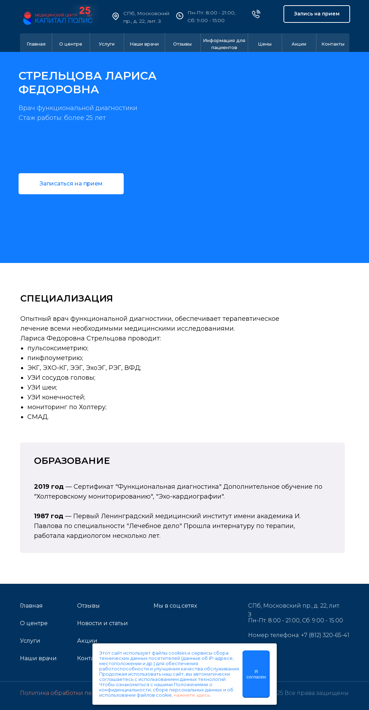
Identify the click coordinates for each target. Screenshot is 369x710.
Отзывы (182, 44)
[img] (160, 625)
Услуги (107, 44)
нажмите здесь (192, 695)
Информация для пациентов (224, 44)
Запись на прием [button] (317, 14)
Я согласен (256, 674)
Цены (265, 44)
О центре (70, 44)
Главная (36, 44)
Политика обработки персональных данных (86, 693)
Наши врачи (144, 44)
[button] (71, 183)
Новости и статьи (102, 623)
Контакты (332, 44)
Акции (299, 44)
